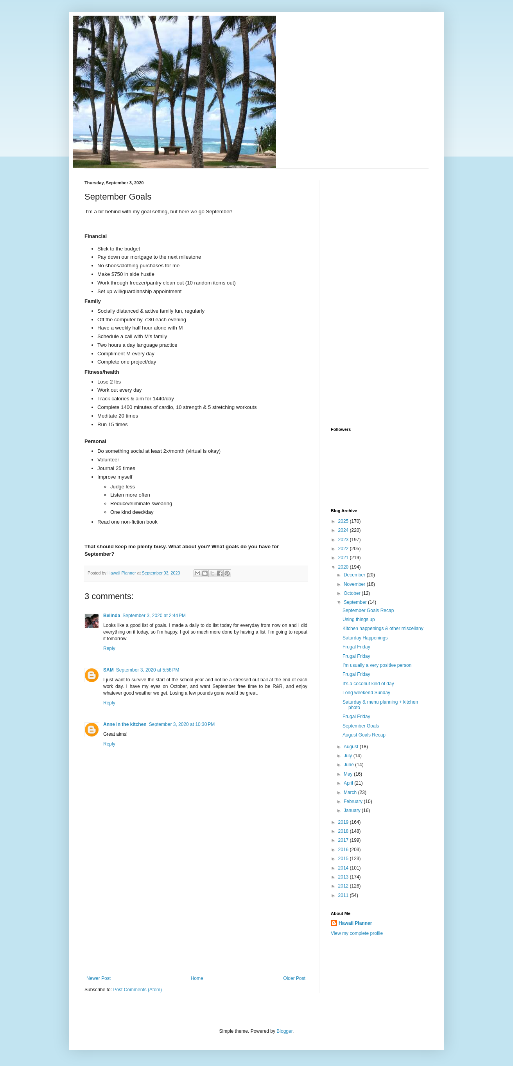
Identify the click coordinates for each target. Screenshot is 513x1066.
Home (197, 978)
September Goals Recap (368, 610)
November (355, 584)
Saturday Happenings (365, 638)
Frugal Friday (356, 647)
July (348, 755)
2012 (344, 886)
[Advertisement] (196, 917)
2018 (344, 831)
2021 (344, 557)
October (353, 593)
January (353, 810)
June (349, 764)
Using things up (359, 619)
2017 (344, 840)
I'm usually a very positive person (377, 665)
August (352, 746)
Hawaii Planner (355, 923)
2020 (344, 567)
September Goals (361, 726)
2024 (344, 530)
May (349, 774)
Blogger (284, 1031)
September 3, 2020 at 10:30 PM (182, 724)
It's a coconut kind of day (368, 683)
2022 (344, 548)
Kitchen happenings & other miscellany (383, 628)
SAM (108, 670)
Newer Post (98, 978)
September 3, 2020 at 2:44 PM (154, 615)
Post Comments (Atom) (137, 989)
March (351, 792)
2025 (344, 521)
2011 (344, 895)
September (356, 602)
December (355, 575)
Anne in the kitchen (125, 724)
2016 (344, 849)
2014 (344, 868)
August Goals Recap (364, 735)
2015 (344, 858)
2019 (344, 822)
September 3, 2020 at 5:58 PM (147, 670)
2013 (344, 877)
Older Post (294, 978)
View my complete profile (357, 933)
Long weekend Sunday (366, 692)
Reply (109, 648)
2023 (344, 539)
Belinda (111, 615)
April (349, 783)
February (354, 801)
